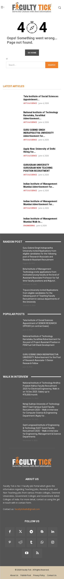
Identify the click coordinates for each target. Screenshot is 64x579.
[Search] (51, 65)
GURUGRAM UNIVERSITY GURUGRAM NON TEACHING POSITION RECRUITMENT (37, 167)
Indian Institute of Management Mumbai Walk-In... (40, 220)
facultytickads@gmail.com (27, 509)
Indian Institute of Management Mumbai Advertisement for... (40, 185)
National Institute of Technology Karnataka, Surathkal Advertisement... (40, 115)
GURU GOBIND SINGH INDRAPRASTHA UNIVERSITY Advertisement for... (38, 132)
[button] (57, 7)
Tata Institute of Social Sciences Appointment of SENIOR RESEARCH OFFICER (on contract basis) (40, 323)
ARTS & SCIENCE (30, 103)
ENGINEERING (29, 225)
